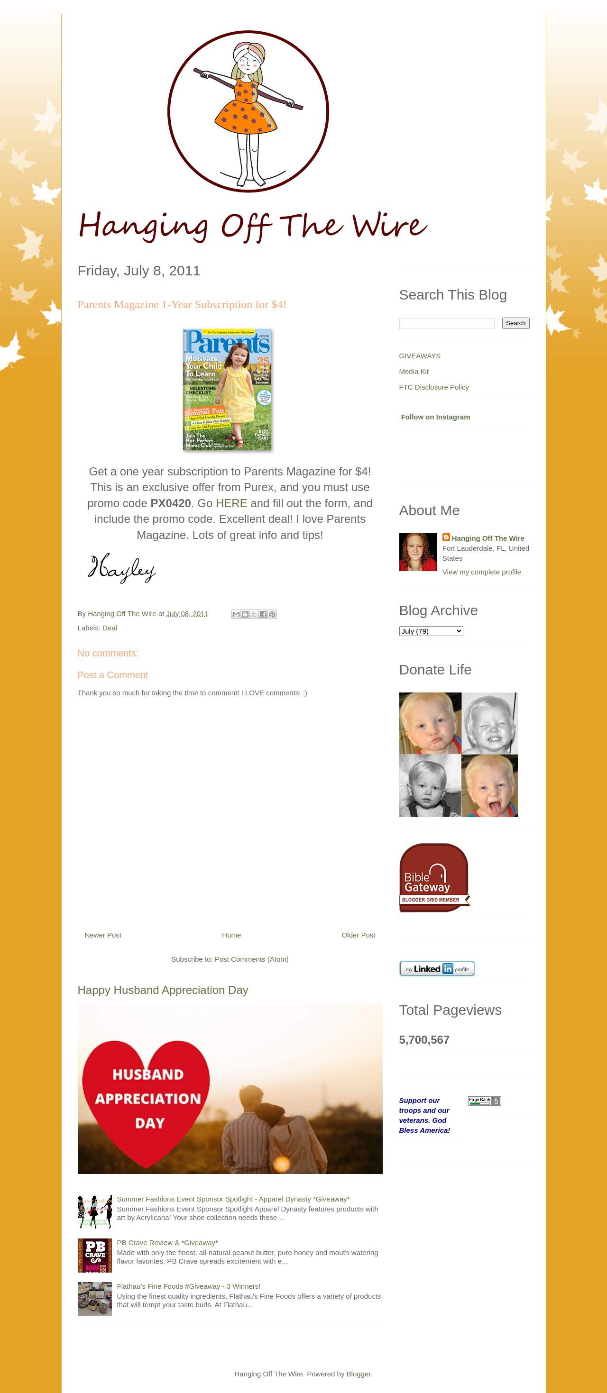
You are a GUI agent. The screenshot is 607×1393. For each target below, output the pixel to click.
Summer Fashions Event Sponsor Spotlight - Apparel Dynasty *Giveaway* (233, 1199)
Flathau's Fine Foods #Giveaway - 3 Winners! (189, 1286)
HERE (232, 503)
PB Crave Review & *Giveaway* (167, 1242)
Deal (109, 628)
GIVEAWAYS (420, 356)
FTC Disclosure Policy (434, 387)
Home (231, 935)
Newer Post (103, 935)
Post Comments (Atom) (252, 959)
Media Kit (414, 371)
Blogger (359, 1374)
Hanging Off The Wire (488, 538)
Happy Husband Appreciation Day (163, 989)
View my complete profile (481, 572)
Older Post (359, 935)
